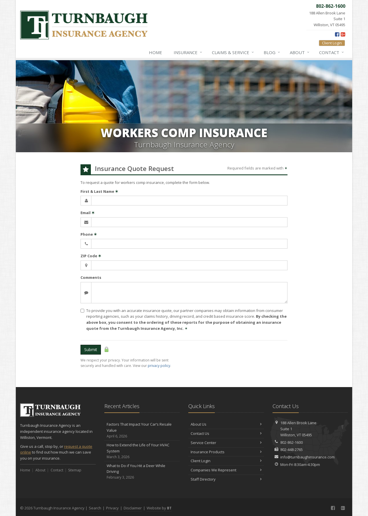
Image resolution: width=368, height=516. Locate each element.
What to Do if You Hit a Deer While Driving (142, 471)
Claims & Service (233, 52)
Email (87, 212)
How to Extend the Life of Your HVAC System (142, 451)
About (300, 52)
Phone (88, 234)
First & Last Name (99, 191)
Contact (331, 52)
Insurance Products (226, 451)
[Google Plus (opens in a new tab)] (343, 34)
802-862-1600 (291, 442)
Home (155, 52)
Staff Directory (226, 479)
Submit (90, 349)
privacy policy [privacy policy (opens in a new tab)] (159, 365)
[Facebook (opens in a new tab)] (337, 34)
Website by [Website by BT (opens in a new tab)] (159, 508)
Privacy (112, 508)
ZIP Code (90, 255)
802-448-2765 (291, 449)
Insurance (188, 52)
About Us (226, 424)
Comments (90, 277)
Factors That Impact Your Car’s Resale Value (142, 430)
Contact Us (226, 433)
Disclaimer (133, 508)
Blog (272, 52)
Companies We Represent (226, 470)
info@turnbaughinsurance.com (307, 457)
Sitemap (74, 470)
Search (95, 508)
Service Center (226, 442)
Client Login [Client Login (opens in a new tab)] (332, 42)
